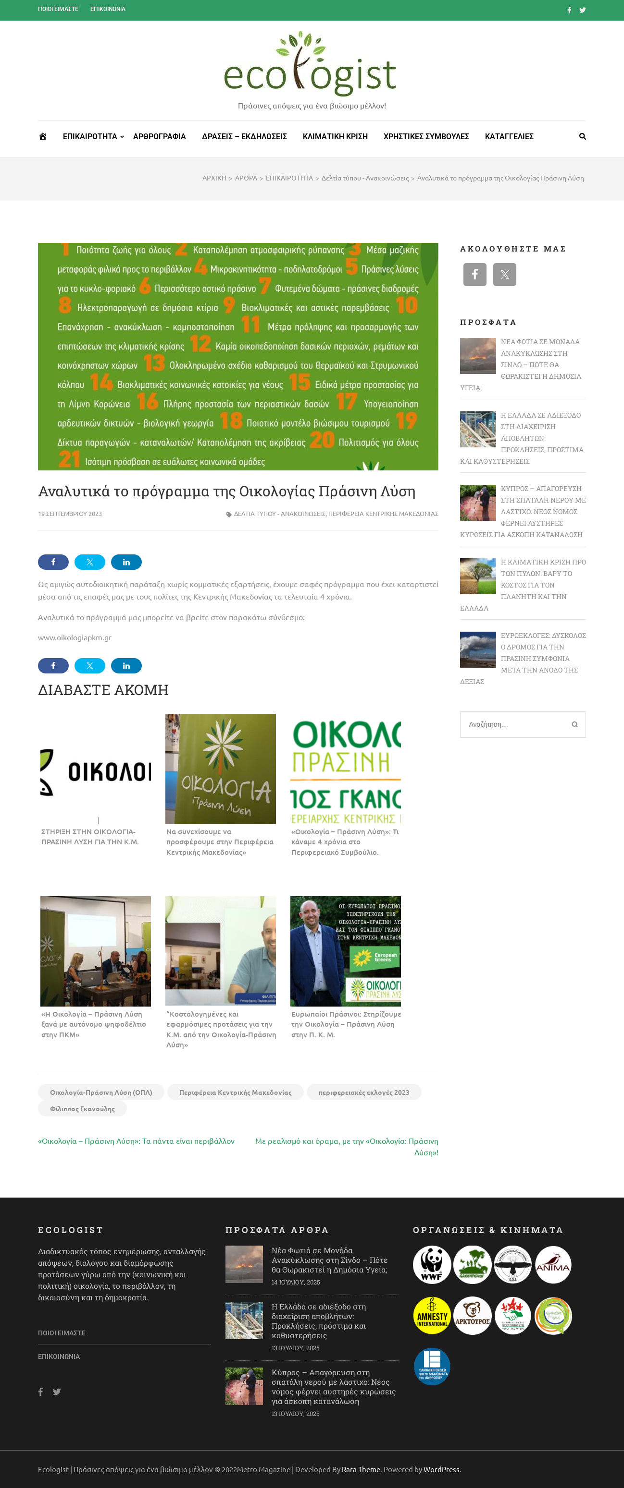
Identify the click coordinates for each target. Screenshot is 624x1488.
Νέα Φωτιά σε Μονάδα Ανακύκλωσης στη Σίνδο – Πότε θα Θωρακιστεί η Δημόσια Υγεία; (330, 1259)
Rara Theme (361, 1469)
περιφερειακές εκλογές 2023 (364, 1092)
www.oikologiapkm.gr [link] (75, 637)
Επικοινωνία (107, 9)
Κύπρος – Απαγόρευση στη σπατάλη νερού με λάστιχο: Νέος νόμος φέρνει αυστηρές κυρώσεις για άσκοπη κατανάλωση (334, 1386)
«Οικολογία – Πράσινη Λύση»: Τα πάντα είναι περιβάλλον (136, 1140)
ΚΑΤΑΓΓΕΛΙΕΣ (509, 136)
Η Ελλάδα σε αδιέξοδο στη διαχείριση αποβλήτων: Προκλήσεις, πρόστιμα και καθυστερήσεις (319, 1320)
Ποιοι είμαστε (58, 9)
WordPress (442, 1469)
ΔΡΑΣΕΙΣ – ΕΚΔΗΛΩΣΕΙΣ (244, 136)
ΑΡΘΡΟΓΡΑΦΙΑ (159, 136)
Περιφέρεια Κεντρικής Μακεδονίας (383, 513)
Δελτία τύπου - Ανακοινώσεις (279, 513)
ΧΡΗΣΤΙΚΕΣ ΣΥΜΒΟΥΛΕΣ (426, 136)
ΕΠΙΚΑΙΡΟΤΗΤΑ (90, 136)
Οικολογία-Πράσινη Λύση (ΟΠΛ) (101, 1092)
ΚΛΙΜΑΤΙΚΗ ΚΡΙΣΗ (335, 136)
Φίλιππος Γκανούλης (82, 1108)
